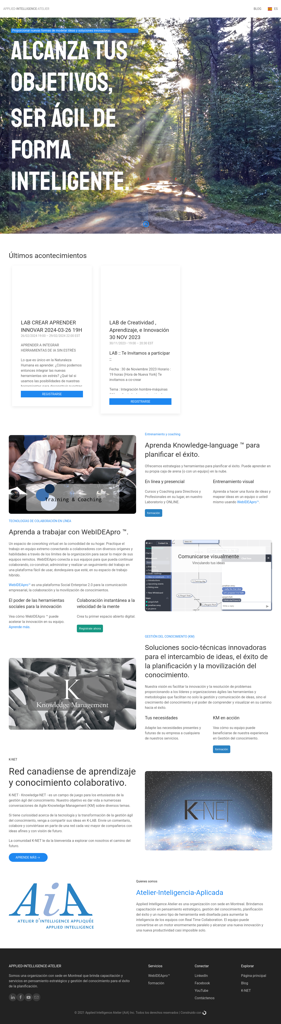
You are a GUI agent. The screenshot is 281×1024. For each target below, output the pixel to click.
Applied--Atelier (26, 9)
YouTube (201, 990)
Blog (244, 983)
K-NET (246, 990)
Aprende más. (21, 627)
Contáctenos (205, 998)
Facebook (202, 983)
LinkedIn (201, 976)
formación (152, 513)
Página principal (253, 976)
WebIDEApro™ (247, 502)
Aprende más (28, 857)
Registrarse (52, 394)
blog (257, 9)
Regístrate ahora (91, 628)
